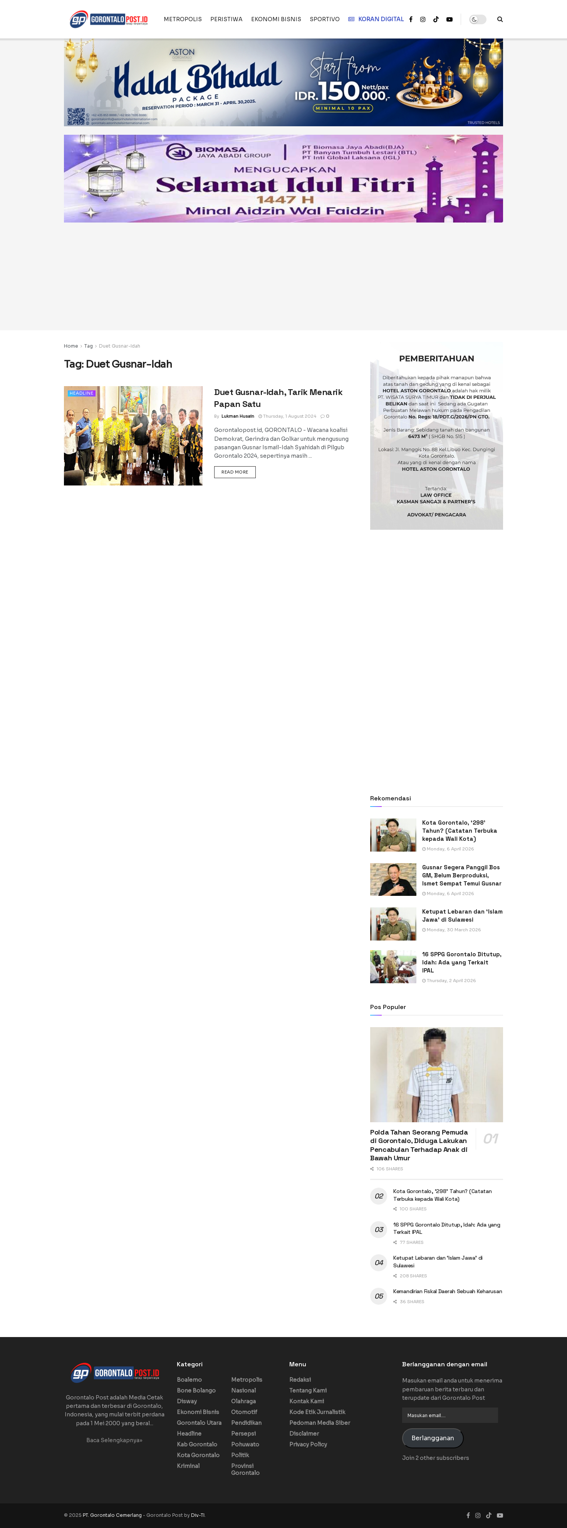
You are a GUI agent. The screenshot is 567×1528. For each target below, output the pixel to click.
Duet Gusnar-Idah (119, 346)
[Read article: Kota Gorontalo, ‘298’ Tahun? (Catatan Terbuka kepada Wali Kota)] (393, 835)
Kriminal (188, 1466)
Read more (238, 472)
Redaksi (300, 1379)
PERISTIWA (226, 19)
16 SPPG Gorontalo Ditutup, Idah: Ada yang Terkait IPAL (462, 962)
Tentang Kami (308, 1390)
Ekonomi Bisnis (198, 1412)
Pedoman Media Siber (319, 1422)
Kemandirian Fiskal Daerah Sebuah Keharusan (447, 1291)
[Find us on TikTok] (436, 19)
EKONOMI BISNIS (276, 19)
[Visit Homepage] (108, 19)
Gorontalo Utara (199, 1422)
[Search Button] (500, 19)
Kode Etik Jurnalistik (317, 1412)
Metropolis (246, 1379)
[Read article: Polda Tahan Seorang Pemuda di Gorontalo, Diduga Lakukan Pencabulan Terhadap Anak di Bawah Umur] (436, 1074)
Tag (88, 346)
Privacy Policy (308, 1444)
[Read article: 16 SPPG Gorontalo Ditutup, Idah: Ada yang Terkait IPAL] (393, 966)
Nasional (243, 1390)
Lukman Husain (237, 416)
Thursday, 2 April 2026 (449, 980)
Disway (187, 1401)
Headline (82, 393)
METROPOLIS (183, 19)
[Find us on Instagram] (478, 1515)
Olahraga (243, 1401)
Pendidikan (246, 1422)
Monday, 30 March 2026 (451, 929)
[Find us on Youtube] (500, 1515)
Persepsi (243, 1433)
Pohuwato (245, 1444)
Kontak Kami (306, 1401)
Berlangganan (432, 1438)
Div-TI (198, 1515)
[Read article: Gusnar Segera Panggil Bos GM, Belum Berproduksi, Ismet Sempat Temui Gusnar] (393, 879)
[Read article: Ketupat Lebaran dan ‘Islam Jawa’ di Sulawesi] (393, 924)
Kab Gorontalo (197, 1444)
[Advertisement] (283, 276)
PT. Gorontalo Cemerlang (113, 1515)
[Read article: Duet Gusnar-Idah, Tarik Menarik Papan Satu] (133, 435)
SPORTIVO (325, 19)
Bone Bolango (196, 1390)
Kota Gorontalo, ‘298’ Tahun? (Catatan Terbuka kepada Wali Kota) (459, 830)
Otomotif (244, 1412)
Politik (240, 1455)
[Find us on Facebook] (468, 1515)
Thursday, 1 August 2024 (287, 416)
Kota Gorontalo (198, 1455)
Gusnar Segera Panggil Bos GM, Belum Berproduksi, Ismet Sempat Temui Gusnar (462, 875)
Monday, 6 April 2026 (448, 849)
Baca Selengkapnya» (114, 1440)
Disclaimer (304, 1433)
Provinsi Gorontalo (245, 1469)
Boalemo (189, 1379)
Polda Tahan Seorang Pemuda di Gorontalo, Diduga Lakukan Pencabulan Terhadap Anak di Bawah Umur (419, 1145)
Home (71, 346)
